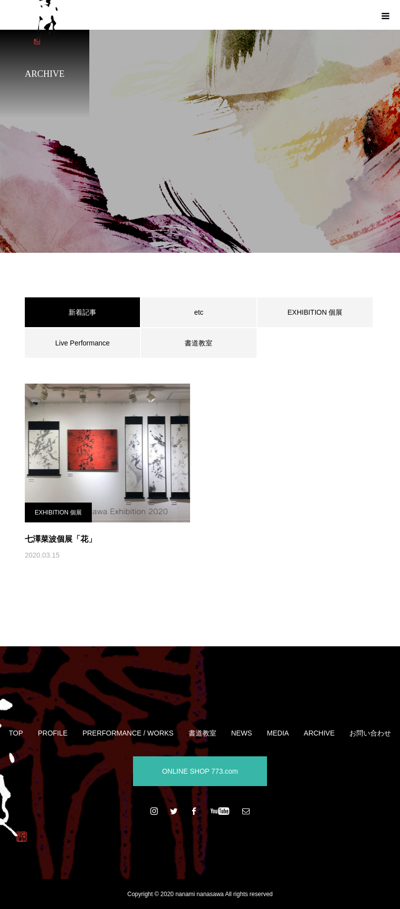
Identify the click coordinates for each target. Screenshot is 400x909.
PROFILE (52, 733)
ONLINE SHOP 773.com (200, 771)
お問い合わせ (370, 733)
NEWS (241, 733)
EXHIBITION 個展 (314, 312)
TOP (16, 733)
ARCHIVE (319, 733)
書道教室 (198, 343)
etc (198, 312)
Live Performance (82, 343)
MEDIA (278, 733)
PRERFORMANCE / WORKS (128, 733)
